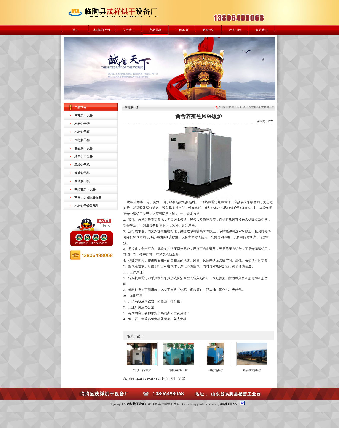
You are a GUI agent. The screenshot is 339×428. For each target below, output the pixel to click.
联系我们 (262, 30)
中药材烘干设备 (85, 189)
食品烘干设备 (83, 148)
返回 (181, 378)
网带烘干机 (82, 181)
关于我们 (129, 30)
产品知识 (235, 30)
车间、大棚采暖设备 (88, 197)
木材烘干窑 (82, 140)
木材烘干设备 (102, 30)
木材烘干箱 (82, 132)
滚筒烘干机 (82, 173)
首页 (75, 30)
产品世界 (155, 30)
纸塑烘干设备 (83, 156)
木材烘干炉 (82, 123)
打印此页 (168, 378)
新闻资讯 (208, 30)
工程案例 (182, 30)
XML (236, 404)
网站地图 (226, 404)
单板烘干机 (82, 164)
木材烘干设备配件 (86, 206)
